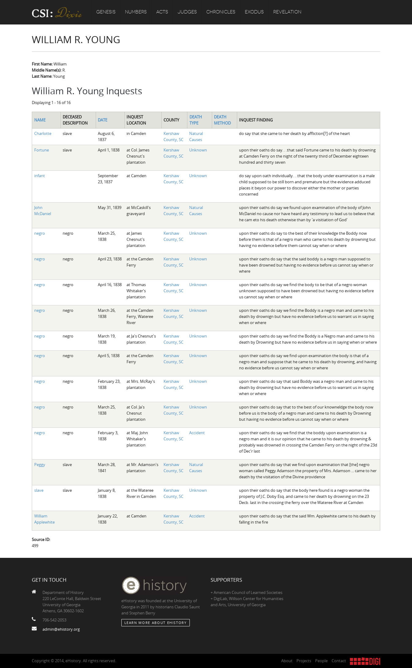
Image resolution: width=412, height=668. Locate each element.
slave (38, 490)
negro (39, 233)
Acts (162, 12)
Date (102, 120)
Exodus (254, 12)
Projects (303, 660)
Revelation (287, 12)
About (286, 660)
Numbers (136, 12)
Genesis (106, 12)
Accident (197, 432)
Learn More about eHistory (155, 622)
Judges (187, 12)
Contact (339, 660)
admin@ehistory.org (61, 629)
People (321, 660)
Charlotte (42, 133)
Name (40, 120)
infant (39, 175)
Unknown (198, 150)
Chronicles (220, 12)
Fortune (41, 150)
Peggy (39, 464)
